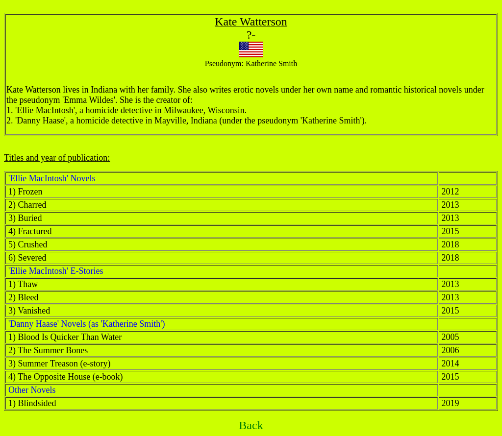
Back (251, 425)
